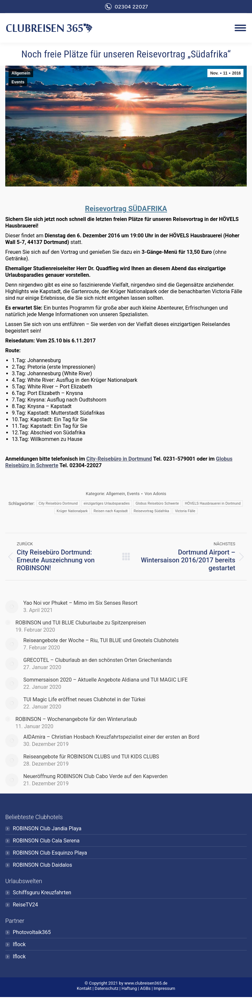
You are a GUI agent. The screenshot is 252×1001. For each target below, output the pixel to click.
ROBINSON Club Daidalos (42, 865)
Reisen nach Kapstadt (111, 511)
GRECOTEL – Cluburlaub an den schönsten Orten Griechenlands (97, 660)
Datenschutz (106, 988)
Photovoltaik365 (32, 932)
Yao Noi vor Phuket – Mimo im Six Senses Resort (80, 603)
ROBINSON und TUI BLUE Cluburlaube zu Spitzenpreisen (80, 622)
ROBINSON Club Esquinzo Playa (50, 853)
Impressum (164, 988)
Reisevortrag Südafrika (151, 511)
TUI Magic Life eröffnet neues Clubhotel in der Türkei (84, 699)
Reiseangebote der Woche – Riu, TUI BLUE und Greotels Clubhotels (100, 640)
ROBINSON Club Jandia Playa (47, 828)
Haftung (129, 988)
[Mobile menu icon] (240, 28)
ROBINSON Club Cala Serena (46, 840)
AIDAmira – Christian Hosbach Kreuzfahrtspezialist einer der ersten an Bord (111, 737)
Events (17, 82)
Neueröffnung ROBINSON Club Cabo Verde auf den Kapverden (95, 776)
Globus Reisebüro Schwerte (157, 503)
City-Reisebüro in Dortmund (119, 459)
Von (155, 493)
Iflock (19, 944)
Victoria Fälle (185, 511)
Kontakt (84, 988)
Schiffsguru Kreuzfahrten (42, 892)
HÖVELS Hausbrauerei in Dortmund (213, 503)
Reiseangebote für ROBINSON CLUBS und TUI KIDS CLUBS (91, 756)
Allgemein (20, 73)
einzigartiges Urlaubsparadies (107, 503)
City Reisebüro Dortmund (58, 503)
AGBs (145, 988)
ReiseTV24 (25, 904)
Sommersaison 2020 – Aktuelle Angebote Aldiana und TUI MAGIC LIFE (105, 680)
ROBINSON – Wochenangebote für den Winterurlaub (76, 719)
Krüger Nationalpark (72, 511)
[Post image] (11, 606)
